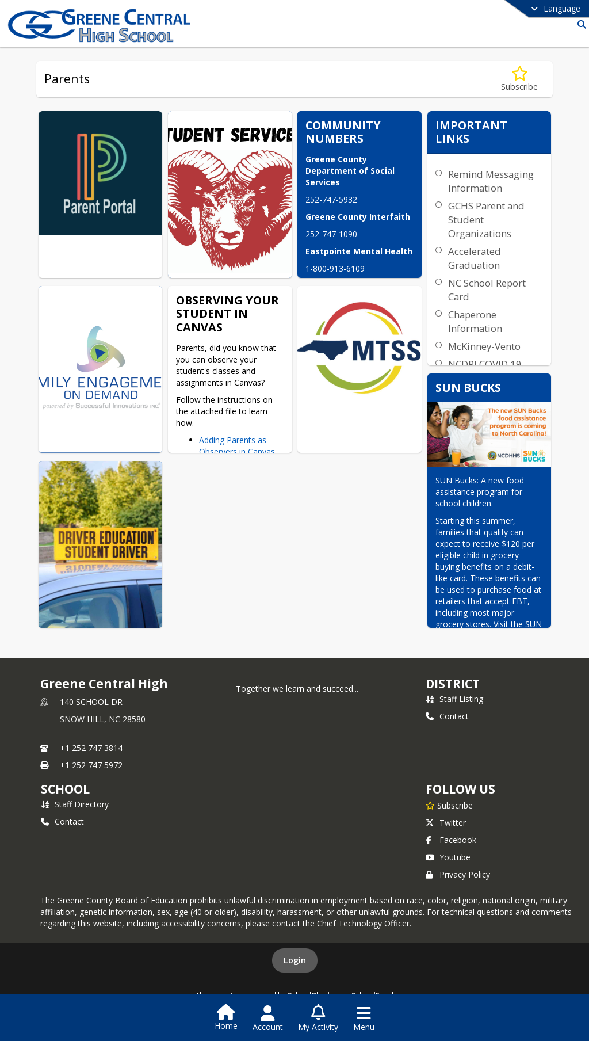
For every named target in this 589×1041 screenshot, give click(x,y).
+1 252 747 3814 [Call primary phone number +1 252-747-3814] (91, 747)
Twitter (446, 822)
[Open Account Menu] (268, 1018)
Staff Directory (75, 804)
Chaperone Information (475, 321)
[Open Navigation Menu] (363, 1018)
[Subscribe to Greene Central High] (449, 805)
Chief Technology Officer (363, 923)
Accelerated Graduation (474, 258)
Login (295, 960)
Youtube (448, 857)
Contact (447, 716)
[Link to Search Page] (579, 24)
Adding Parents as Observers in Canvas (237, 445)
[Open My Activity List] (318, 1018)
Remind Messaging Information (491, 181)
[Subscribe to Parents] (519, 79)
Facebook (451, 839)
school (65, 789)
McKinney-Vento (484, 346)
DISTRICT (453, 684)
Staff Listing (454, 698)
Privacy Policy (458, 874)
